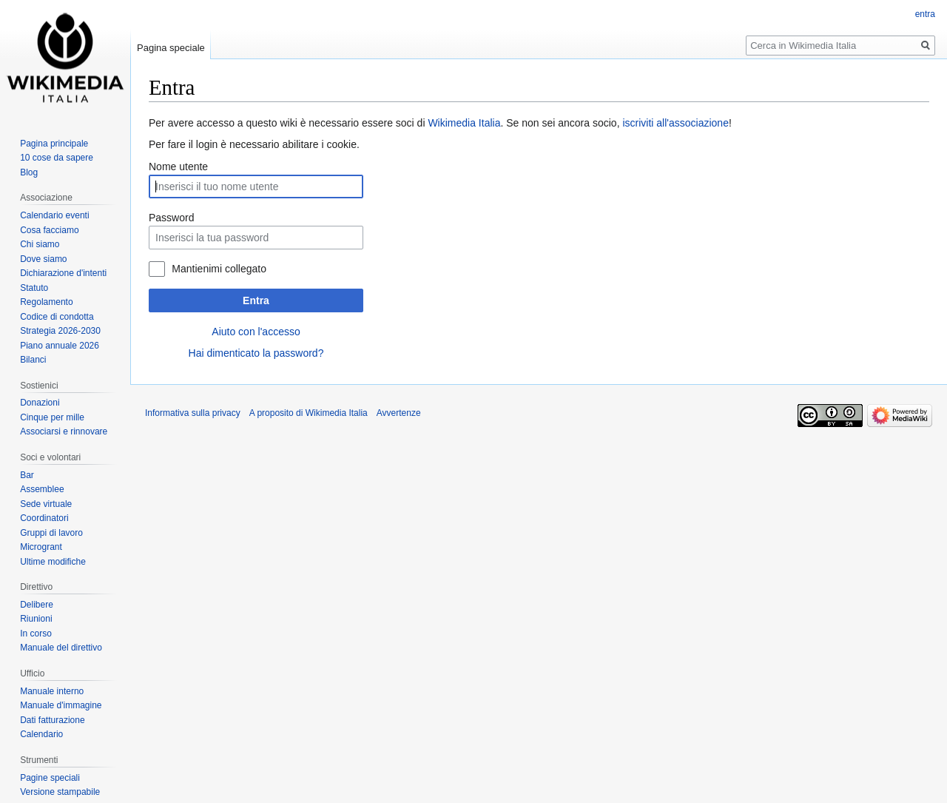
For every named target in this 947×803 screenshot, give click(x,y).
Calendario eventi (54, 215)
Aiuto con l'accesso (256, 331)
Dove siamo (43, 259)
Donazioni (39, 402)
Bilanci (33, 360)
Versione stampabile (60, 792)
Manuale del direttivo (61, 647)
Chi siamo (39, 244)
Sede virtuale (46, 504)
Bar (27, 475)
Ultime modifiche (53, 562)
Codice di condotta (56, 317)
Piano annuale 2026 (59, 345)
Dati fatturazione (52, 720)
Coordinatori (44, 518)
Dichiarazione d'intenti (63, 273)
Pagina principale (54, 143)
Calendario (41, 734)
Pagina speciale (171, 47)
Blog (29, 172)
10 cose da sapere (56, 157)
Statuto (34, 288)
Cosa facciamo (49, 230)
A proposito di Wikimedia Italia (308, 413)
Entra (256, 300)
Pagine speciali (50, 778)
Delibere (36, 604)
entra (925, 14)
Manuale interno (52, 691)
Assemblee (42, 489)
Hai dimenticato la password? (256, 353)
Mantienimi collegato (219, 269)
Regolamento (46, 302)
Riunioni (36, 619)
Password (171, 218)
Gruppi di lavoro (51, 533)
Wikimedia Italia (464, 123)
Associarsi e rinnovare (63, 431)
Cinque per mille (52, 417)
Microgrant (41, 547)
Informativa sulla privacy (192, 413)
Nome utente (178, 166)
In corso (36, 633)
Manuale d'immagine (60, 705)
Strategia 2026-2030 (60, 331)
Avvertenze (399, 413)
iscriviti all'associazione (675, 123)
